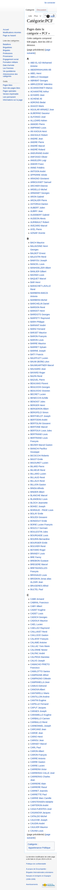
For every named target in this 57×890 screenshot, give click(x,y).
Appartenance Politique (39, 848)
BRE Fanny (35, 557)
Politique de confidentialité (36, 864)
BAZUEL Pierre (37, 380)
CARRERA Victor (38, 769)
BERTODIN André (38, 420)
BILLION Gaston (38, 484)
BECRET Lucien (38, 394)
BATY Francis (36, 354)
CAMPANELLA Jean (40, 682)
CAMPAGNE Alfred (39, 675)
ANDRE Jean (36, 138)
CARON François (38, 755)
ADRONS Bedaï (37, 102)
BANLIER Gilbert (38, 271)
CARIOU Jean (37, 740)
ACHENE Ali (36, 98)
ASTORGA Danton (39, 204)
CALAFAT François (39, 639)
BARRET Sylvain (38, 347)
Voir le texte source (32, 16)
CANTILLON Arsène (39, 696)
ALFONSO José (37, 117)
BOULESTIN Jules (39, 532)
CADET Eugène (37, 610)
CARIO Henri (36, 736)
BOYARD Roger (37, 550)
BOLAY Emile (36, 513)
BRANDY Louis (37, 553)
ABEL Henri (35, 73)
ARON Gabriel (37, 196)
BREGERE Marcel (39, 564)
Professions (7, 53)
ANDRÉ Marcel (37, 146)
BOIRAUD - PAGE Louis (41, 510)
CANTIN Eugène (38, 700)
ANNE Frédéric (37, 167)
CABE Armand (37, 599)
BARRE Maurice (38, 343)
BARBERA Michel (38, 300)
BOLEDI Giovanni (38, 517)
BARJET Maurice (38, 332)
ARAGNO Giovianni (39, 178)
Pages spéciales (9, 91)
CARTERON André (39, 805)
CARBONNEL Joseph (40, 726)
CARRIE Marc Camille (40, 798)
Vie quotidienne (9, 71)
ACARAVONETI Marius (41, 88)
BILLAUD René (37, 477)
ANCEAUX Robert (39, 135)
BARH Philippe (37, 322)
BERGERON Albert (39, 409)
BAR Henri (35, 282)
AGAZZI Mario (37, 106)
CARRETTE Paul (38, 794)
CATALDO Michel (38, 816)
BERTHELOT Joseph (40, 416)
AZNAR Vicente (37, 233)
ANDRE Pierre (37, 142)
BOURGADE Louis (39, 535)
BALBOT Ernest (37, 253)
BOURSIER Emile (38, 543)
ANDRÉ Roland (37, 149)
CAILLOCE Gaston (39, 635)
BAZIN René (36, 376)
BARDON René (37, 307)
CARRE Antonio (37, 758)
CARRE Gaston (37, 762)
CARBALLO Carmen (40, 718)
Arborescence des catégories (10, 75)
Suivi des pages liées (11, 88)
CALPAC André (37, 653)
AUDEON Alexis (37, 218)
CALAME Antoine (38, 642)
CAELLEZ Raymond (39, 628)
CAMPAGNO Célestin (40, 678)
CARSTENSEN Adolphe (41, 802)
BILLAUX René (37, 481)
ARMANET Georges (39, 193)
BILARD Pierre (37, 466)
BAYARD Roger (37, 372)
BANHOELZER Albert (40, 268)
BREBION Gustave (39, 561)
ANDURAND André (39, 153)
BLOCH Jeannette (39, 503)
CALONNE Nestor (38, 650)
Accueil (6, 30)
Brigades (6, 50)
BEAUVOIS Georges (40, 387)
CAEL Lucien (36, 624)
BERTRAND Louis (39, 434)
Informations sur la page (12, 100)
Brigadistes (7, 47)
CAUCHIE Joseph (38, 820)
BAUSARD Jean (38, 369)
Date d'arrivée (8, 65)
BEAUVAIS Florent (39, 383)
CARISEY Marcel (38, 744)
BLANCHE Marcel (38, 495)
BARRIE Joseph (38, 351)
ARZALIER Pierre (38, 200)
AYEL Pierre (36, 229)
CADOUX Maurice (39, 620)
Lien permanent (9, 97)
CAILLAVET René (38, 631)
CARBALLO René (38, 722)
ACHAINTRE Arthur (39, 91)
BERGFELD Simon (39, 412)
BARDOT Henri (37, 311)
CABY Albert (36, 606)
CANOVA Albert (37, 689)
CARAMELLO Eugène (40, 715)
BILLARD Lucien (38, 474)
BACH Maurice (37, 242)
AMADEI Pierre (37, 124)
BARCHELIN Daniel (39, 303)
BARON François (38, 336)
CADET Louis (36, 613)
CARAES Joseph (38, 711)
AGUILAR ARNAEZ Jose (42, 109)
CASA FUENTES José (41, 809)
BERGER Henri (37, 405)
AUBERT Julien (37, 207)
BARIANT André (38, 325)
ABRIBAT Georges (39, 80)
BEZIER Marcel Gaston (41, 445)
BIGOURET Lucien (39, 463)
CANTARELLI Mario (39, 693)
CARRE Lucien (37, 765)
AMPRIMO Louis (38, 127)
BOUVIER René (37, 546)
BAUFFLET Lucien (39, 358)
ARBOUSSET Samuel (40, 182)
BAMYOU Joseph (38, 260)
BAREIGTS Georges (40, 314)
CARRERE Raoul (38, 787)
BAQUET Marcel (38, 278)
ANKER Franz (37, 164)
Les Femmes (8, 68)
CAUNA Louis (36, 831)
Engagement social (10, 59)
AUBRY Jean (36, 211)
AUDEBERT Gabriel (39, 215)
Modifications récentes (12, 32)
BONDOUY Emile (38, 521)
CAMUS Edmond (38, 686)
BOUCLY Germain (39, 528)
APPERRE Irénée (38, 175)
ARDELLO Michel (38, 189)
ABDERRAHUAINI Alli (40, 70)
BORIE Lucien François (41, 524)
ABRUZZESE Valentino (41, 84)
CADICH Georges (38, 617)
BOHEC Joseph (37, 506)
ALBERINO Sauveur (40, 113)
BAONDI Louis (37, 275)
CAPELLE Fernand (39, 704)
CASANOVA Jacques (40, 812)
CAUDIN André (37, 823)
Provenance (8, 56)
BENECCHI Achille (39, 398)
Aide (52, 16)
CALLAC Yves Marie (40, 646)
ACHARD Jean (37, 95)
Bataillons (7, 44)
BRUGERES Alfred (39, 586)
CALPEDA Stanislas (39, 657)
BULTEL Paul (36, 589)
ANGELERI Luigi (38, 160)
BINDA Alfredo (37, 488)
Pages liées (7, 85)
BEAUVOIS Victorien (40, 391)
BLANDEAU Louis (38, 499)
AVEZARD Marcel (38, 225)
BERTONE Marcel (38, 427)
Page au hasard (9, 35)
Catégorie (32, 844)
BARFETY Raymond (40, 318)
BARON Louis (36, 340)
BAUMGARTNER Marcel (42, 365)
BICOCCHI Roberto (39, 455)
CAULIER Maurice (39, 827)
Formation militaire (10, 62)
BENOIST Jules (37, 401)
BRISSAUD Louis (38, 575)
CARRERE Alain (38, 783)
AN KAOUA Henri (38, 131)
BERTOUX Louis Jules (41, 430)
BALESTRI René (38, 257)
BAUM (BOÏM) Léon (39, 361)
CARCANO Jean (38, 729)
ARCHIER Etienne (39, 186)
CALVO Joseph (37, 660)
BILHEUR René (37, 470)
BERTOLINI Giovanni (40, 423)
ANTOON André (37, 171)
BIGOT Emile (36, 459)
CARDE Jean (36, 733)
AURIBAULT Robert (39, 222)
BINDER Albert (37, 492)
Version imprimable (10, 94)
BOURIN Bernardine (40, 539)
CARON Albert (37, 751)
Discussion (41, 10)
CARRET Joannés (39, 791)
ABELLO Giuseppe (39, 77)
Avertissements (32, 884)
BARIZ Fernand (37, 329)
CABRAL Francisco (39, 602)
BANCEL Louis (37, 264)
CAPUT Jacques (38, 707)
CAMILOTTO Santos (40, 671)
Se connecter (49, 3)
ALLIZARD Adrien (38, 120)
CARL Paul (35, 747)
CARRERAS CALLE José (42, 773)
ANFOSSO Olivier (38, 157)
